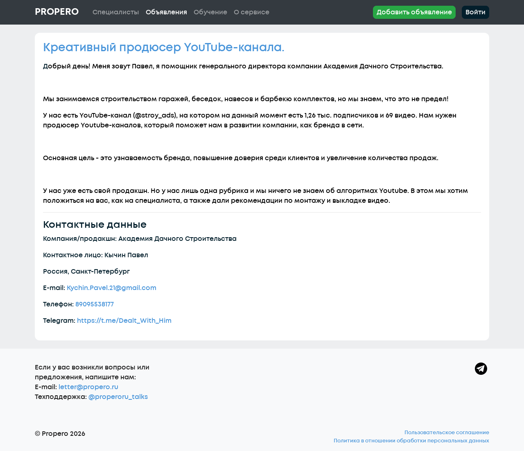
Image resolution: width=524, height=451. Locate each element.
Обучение (210, 12)
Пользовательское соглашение (446, 432)
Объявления (166, 12)
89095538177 (94, 304)
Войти (475, 12)
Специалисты (116, 12)
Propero (57, 11)
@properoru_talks (118, 396)
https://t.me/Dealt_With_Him (124, 320)
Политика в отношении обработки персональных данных (411, 440)
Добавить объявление (414, 12)
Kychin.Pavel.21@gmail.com (111, 287)
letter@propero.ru (88, 387)
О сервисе (251, 12)
